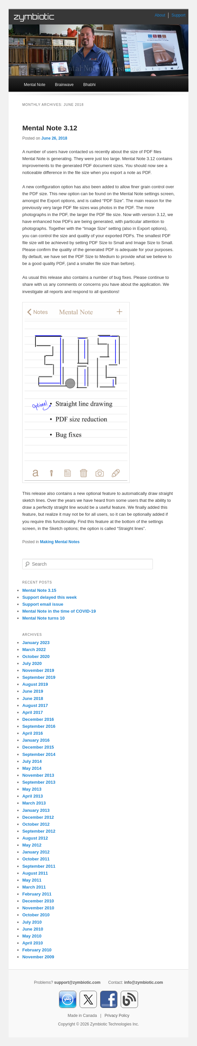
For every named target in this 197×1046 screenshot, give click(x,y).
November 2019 (38, 670)
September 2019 (38, 677)
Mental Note (34, 84)
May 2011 (31, 880)
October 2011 (35, 858)
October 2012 (35, 824)
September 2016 (38, 726)
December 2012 (38, 817)
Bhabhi (89, 84)
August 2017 (35, 705)
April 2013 (32, 796)
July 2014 (32, 761)
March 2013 (34, 803)
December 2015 (38, 747)
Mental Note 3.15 (39, 590)
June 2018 (32, 698)
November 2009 (38, 956)
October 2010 (35, 914)
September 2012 (38, 831)
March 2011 (34, 887)
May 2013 (31, 789)
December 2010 (38, 900)
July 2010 (32, 922)
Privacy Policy (116, 1015)
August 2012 (35, 838)
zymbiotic (34, 17)
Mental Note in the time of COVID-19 (59, 611)
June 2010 (32, 929)
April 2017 (32, 712)
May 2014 (31, 768)
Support (178, 15)
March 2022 (34, 649)
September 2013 (38, 782)
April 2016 (32, 733)
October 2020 (35, 656)
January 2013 (35, 810)
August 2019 (35, 684)
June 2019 (32, 691)
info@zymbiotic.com (143, 982)
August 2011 (35, 873)
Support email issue (42, 604)
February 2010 (36, 949)
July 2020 (32, 663)
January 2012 (35, 852)
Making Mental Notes (60, 542)
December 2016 (38, 719)
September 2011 (38, 866)
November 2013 (38, 775)
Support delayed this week (49, 597)
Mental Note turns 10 (43, 618)
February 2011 (36, 894)
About (160, 15)
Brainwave (64, 84)
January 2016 (35, 740)
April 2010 (32, 942)
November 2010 (38, 907)
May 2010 (31, 936)
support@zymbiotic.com (77, 982)
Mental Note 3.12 (49, 128)
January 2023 (35, 642)
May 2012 (31, 845)
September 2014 (38, 754)
